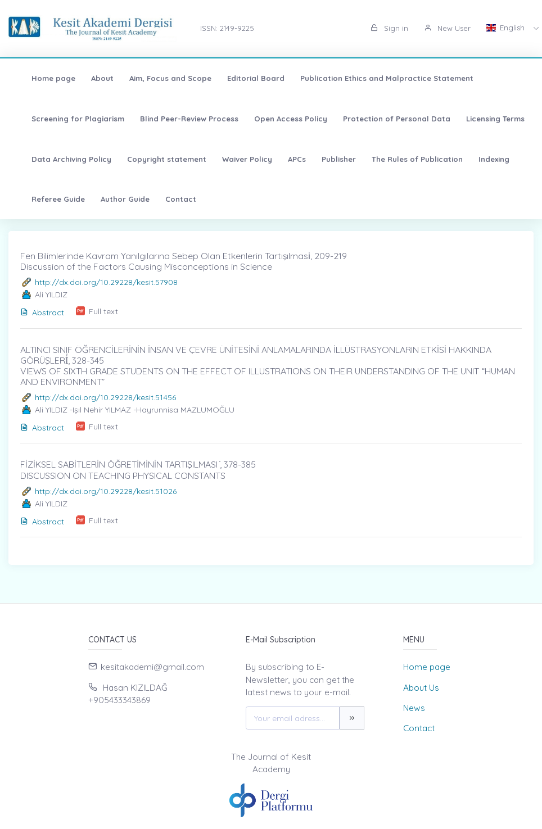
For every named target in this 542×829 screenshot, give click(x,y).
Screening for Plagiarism (67, 118)
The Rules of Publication (407, 159)
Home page (43, 78)
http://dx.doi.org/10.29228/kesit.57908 (106, 282)
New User (447, 28)
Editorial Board (245, 78)
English (506, 27)
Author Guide (115, 198)
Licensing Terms (485, 118)
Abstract (42, 312)
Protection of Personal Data (386, 118)
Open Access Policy (280, 118)
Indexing (483, 159)
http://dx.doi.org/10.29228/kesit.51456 (105, 397)
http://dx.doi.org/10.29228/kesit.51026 (106, 491)
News (414, 708)
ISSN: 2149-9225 (227, 28)
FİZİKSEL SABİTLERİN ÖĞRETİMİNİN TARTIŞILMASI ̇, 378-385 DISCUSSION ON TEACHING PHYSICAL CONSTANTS (138, 470)
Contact (170, 198)
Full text (103, 311)
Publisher (328, 159)
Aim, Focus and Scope (160, 78)
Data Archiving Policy (61, 159)
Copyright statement (156, 159)
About (92, 78)
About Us (421, 687)
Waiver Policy (237, 159)
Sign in (389, 28)
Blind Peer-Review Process (179, 118)
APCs (287, 159)
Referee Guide (48, 198)
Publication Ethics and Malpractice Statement (376, 78)
